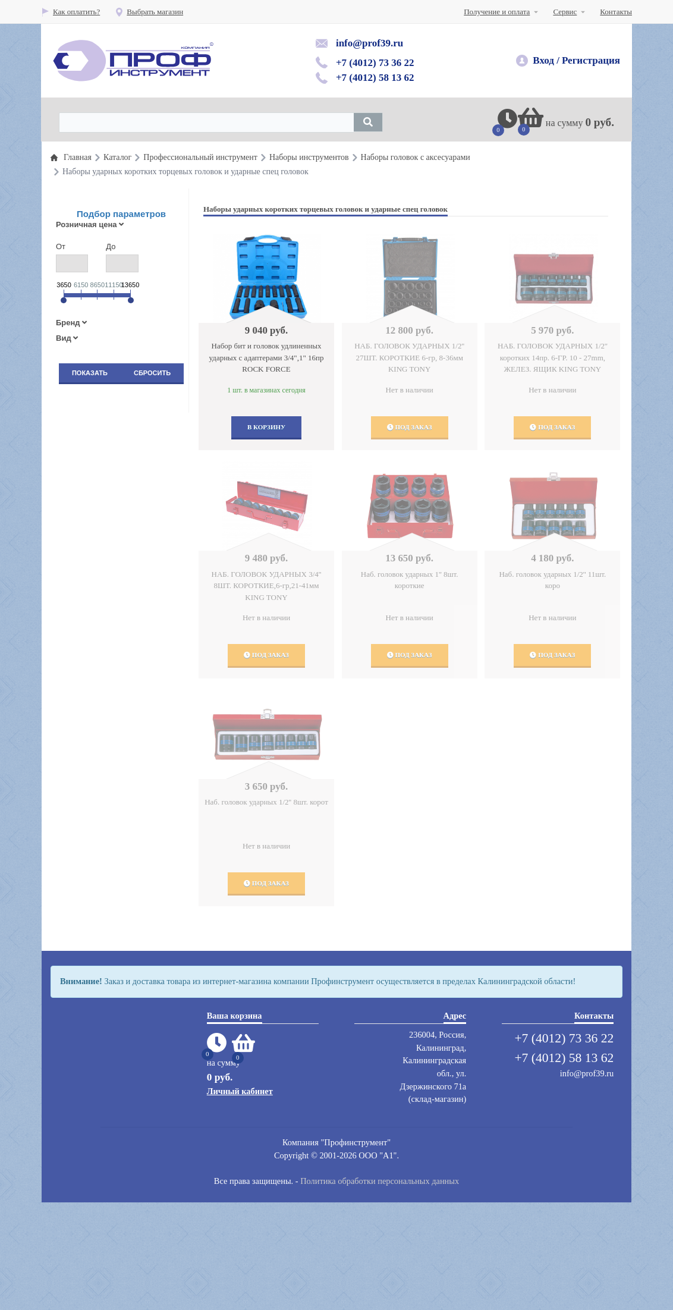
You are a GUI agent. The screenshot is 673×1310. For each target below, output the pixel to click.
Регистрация (591, 60)
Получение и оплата (497, 11)
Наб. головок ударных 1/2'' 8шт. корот (266, 801)
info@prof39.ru (369, 43)
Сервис (565, 11)
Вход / (546, 60)
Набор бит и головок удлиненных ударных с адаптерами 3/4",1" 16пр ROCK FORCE (266, 357)
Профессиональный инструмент (126, 408)
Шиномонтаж (95, 688)
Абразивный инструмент (114, 850)
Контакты (616, 11)
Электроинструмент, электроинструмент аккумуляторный (106, 1014)
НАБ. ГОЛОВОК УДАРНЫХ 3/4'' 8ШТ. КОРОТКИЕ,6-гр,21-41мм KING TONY (267, 586)
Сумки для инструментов (114, 983)
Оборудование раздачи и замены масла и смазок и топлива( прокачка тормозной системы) (126, 572)
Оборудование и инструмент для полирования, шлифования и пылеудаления (126, 660)
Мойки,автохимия (102, 897)
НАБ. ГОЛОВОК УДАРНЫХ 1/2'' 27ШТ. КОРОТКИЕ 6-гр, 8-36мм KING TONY (409, 357)
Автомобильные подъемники (120, 707)
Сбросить (152, 372)
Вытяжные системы (106, 802)
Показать (90, 372)
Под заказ (409, 427)
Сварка (84, 964)
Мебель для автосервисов (115, 916)
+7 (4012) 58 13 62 (375, 77)
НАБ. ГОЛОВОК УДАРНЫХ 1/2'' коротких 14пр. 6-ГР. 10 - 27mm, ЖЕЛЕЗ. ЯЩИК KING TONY (553, 357)
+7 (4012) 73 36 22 (375, 62)
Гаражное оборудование (112, 629)
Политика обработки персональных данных (379, 1288)
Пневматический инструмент (121, 484)
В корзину (266, 427)
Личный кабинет (240, 1198)
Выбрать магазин (149, 11)
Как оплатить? (70, 11)
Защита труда (95, 754)
